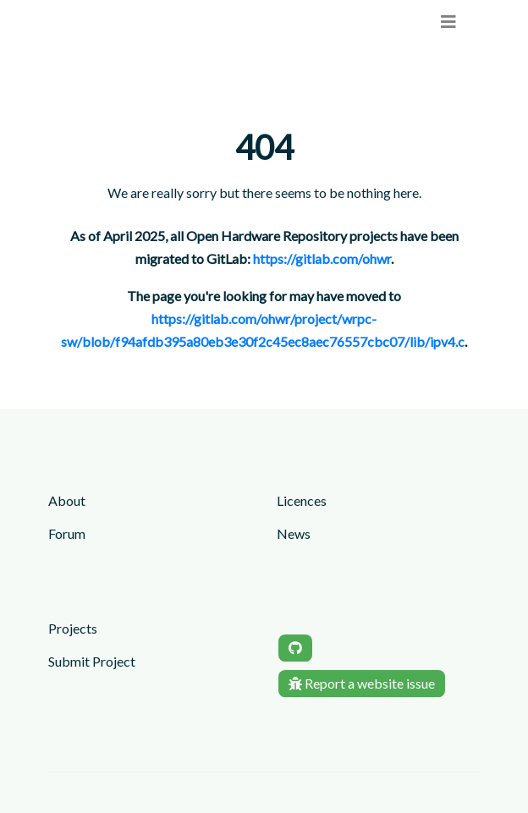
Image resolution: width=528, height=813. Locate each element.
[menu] (448, 21)
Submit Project (91, 661)
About (66, 500)
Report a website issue (362, 683)
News (294, 533)
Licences (302, 500)
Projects (72, 628)
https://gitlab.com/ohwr (322, 258)
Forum (66, 533)
